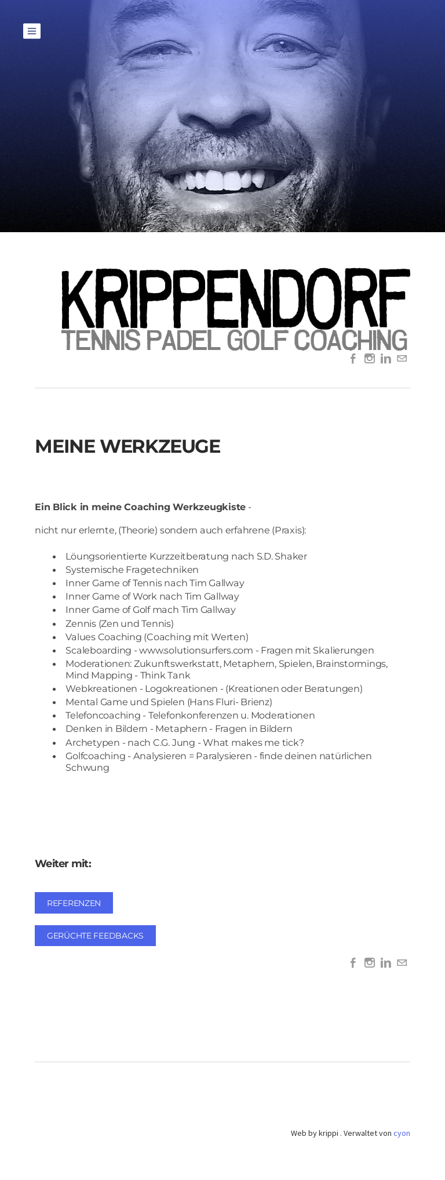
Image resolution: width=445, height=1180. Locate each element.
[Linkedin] (386, 359)
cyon (401, 1133)
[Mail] (402, 359)
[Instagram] (369, 359)
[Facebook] (353, 359)
